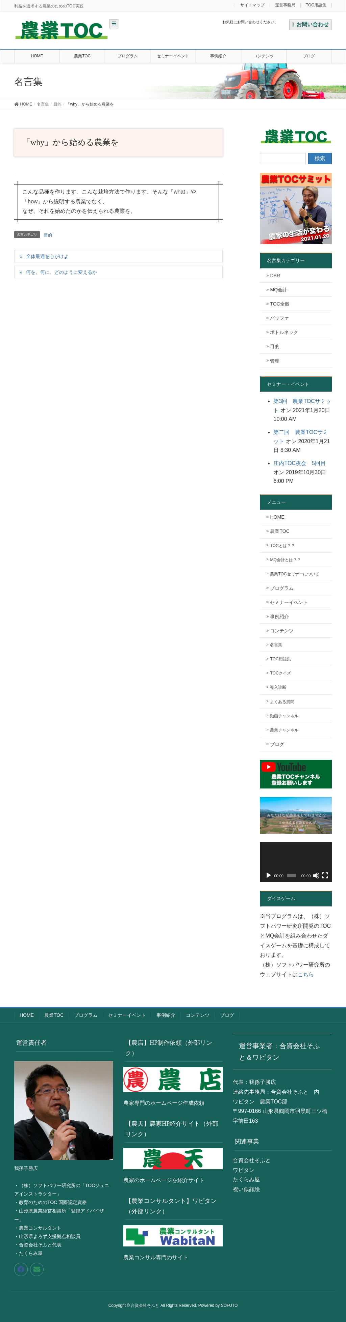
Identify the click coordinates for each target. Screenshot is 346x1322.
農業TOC (279, 531)
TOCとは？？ (282, 545)
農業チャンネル (284, 730)
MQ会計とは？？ (285, 559)
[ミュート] (316, 875)
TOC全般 (279, 304)
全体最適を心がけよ (47, 256)
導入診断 (278, 687)
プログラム (282, 588)
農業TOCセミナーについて (294, 574)
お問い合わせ (310, 24)
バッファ (279, 318)
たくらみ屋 (246, 1179)
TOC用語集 (316, 5)
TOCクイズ (280, 673)
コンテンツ (282, 630)
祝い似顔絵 (246, 1189)
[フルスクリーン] (325, 875)
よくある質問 (282, 701)
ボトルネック (284, 332)
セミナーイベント (289, 602)
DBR (275, 275)
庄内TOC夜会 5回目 (299, 463)
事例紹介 (279, 616)
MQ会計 (278, 289)
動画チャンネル (284, 716)
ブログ (277, 744)
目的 (48, 235)
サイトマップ (252, 5)
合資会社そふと (252, 1160)
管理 (274, 361)
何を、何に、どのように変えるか (61, 272)
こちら (306, 974)
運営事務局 (285, 5)
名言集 (276, 644)
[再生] (268, 875)
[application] (296, 862)
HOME (277, 517)
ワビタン (243, 1170)
